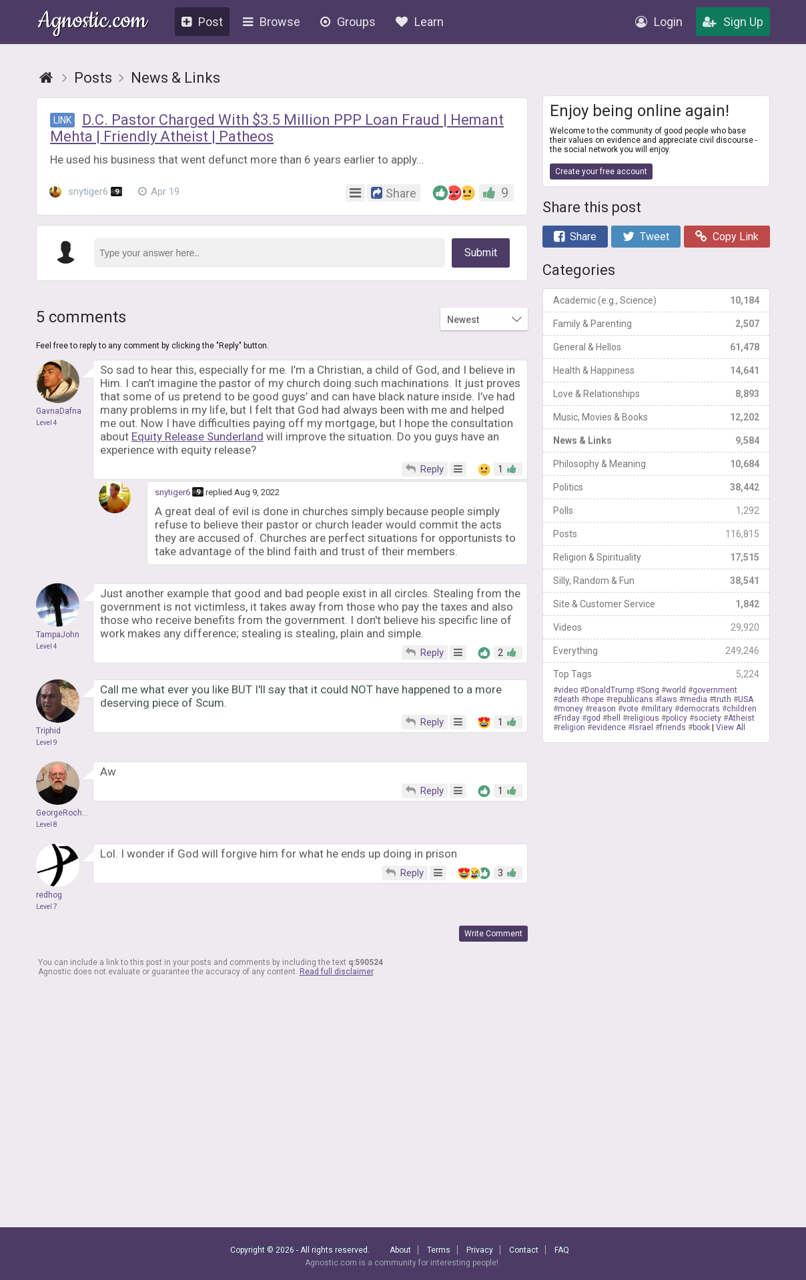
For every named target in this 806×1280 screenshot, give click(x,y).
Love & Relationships (656, 393)
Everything (656, 650)
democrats (699, 708)
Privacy (479, 1250)
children (742, 708)
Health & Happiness (656, 370)
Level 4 (46, 422)
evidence (609, 727)
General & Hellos (656, 347)
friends (673, 727)
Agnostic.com (92, 22)
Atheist (741, 718)
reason (603, 708)
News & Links (656, 440)
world (676, 690)
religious (643, 718)
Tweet (646, 236)
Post (202, 22)
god (593, 718)
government (715, 690)
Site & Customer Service (656, 604)
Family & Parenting (656, 323)
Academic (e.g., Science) (656, 300)
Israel (643, 727)
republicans (632, 699)
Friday (569, 718)
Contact (523, 1250)
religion (571, 727)
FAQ (561, 1250)
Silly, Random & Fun (656, 580)
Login (659, 22)
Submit (480, 252)
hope (595, 699)
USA (745, 699)
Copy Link (727, 236)
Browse (271, 22)
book (701, 727)
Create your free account (601, 171)
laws (668, 699)
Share (575, 236)
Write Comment (493, 933)
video (568, 690)
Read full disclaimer (336, 971)
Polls (656, 510)
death (568, 699)
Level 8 (46, 824)
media (695, 699)
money (570, 708)
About (400, 1250)
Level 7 (46, 906)
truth (722, 699)
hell (614, 718)
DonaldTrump (609, 690)
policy (676, 718)
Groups (348, 22)
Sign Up (733, 22)
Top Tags (656, 674)
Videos (656, 627)
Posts (656, 534)
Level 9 (46, 742)
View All (730, 727)
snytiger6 (85, 192)
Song (650, 690)
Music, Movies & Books (656, 417)
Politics (656, 487)
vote (631, 708)
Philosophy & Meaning (656, 463)
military (659, 708)
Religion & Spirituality (656, 557)
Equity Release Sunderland (197, 436)
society (707, 718)
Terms (438, 1250)
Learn (420, 22)
